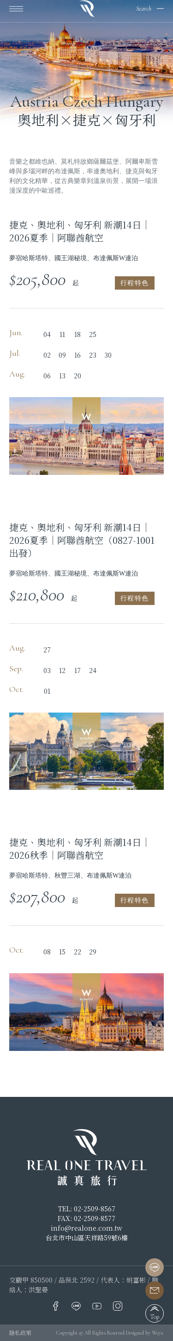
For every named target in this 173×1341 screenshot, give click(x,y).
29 (92, 951)
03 (47, 670)
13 (62, 375)
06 (47, 375)
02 (47, 355)
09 (62, 355)
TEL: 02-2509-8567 (86, 1208)
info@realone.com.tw (86, 1228)
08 (47, 951)
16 (77, 355)
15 (62, 951)
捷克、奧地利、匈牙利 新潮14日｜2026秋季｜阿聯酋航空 (79, 849)
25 (92, 334)
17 (77, 670)
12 (62, 670)
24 (92, 670)
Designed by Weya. (145, 1332)
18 (77, 334)
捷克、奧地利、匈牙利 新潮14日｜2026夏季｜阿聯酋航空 (79, 231)
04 (47, 334)
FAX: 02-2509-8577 (86, 1218)
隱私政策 (20, 1332)
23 (92, 355)
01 (47, 691)
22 (77, 951)
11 (62, 334)
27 (47, 649)
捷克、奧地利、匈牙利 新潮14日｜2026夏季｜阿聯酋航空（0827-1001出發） (82, 540)
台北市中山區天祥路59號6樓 (87, 1237)
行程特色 (134, 283)
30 (108, 355)
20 (77, 375)
